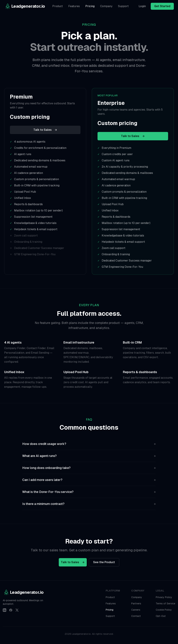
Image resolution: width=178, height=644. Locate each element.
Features (74, 6)
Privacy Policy (164, 597)
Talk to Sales (45, 129)
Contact (136, 616)
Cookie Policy (164, 609)
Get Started (162, 6)
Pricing (90, 6)
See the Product (104, 562)
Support (123, 6)
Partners (136, 603)
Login (142, 6)
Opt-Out (161, 616)
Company (106, 6)
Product (57, 6)
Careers (135, 609)
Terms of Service (165, 603)
